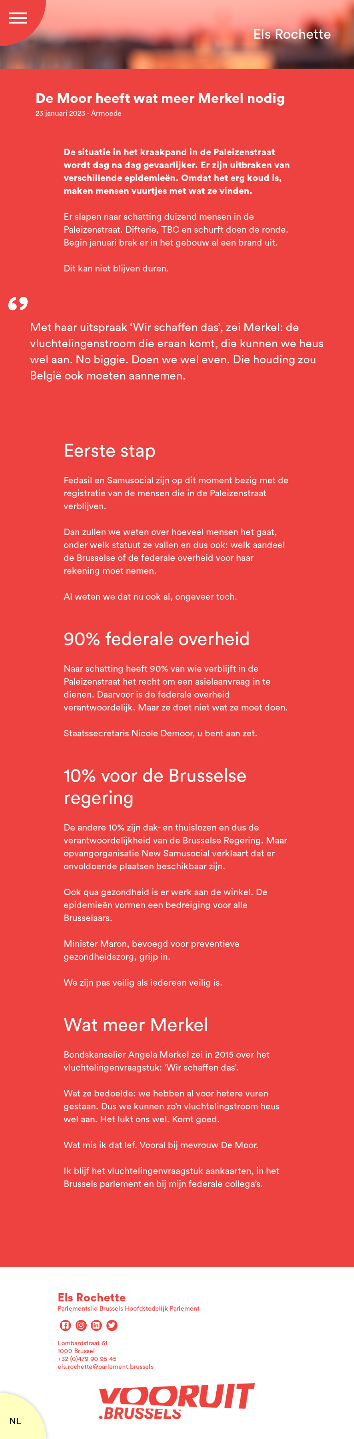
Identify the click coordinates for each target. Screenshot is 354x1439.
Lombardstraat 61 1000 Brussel (82, 1347)
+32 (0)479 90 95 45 (87, 1359)
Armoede (106, 113)
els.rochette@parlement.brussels (105, 1367)
